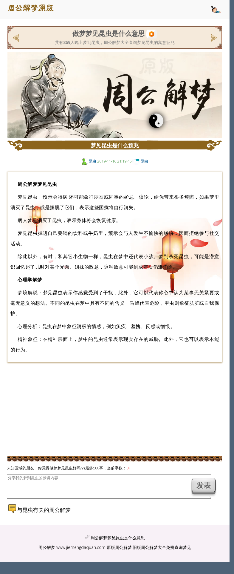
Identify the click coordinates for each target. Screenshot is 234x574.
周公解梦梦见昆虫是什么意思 (118, 542)
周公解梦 (46, 552)
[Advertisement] (114, 409)
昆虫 (92, 161)
